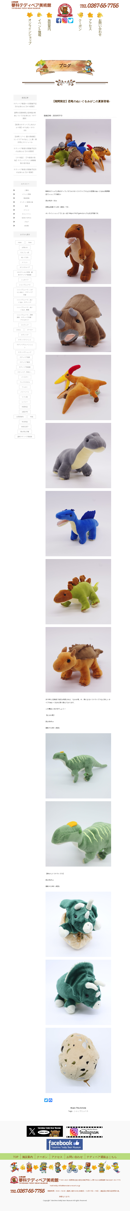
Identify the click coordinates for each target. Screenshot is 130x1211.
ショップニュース (81, 1111)
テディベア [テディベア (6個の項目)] (24, 335)
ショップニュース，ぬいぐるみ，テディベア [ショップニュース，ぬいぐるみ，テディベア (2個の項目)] (25, 301)
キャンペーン (26, 214)
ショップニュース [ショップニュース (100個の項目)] (25, 285)
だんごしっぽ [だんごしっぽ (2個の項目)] (24, 252)
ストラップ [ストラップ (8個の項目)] (24, 325)
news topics (26, 218)
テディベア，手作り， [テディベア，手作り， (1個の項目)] (25, 372)
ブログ (26, 222)
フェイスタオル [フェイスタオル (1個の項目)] (25, 382)
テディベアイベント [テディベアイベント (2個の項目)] (24, 340)
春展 (26, 206)
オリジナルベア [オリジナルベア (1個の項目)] (25, 267)
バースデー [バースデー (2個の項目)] (24, 377)
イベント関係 (26, 194)
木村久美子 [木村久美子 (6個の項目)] (24, 427)
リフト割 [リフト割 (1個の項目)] (25, 397)
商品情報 (26, 198)
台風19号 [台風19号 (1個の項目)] (25, 412)
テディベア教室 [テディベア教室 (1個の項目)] (25, 362)
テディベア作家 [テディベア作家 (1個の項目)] (25, 357)
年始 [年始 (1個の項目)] (31, 417)
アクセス (57, 1157)
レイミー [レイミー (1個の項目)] (25, 402)
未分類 (26, 226)
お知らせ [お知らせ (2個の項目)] (25, 247)
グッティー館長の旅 (26, 202)
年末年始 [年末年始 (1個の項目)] (25, 422)
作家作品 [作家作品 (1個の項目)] (25, 407)
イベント (26, 210)
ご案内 (26, 190)
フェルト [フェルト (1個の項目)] (25, 387)
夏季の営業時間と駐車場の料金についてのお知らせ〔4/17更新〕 (25, 115)
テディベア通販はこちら (102, 1157)
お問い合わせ (74, 1157)
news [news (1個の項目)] (20, 242)
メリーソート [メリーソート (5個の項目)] (24, 392)
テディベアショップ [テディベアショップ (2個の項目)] (24, 352)
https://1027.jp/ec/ (76, 213)
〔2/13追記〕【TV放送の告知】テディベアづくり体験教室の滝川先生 (25, 160)
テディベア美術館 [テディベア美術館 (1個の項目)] (25, 367)
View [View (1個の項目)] (30, 242)
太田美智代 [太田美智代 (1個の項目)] (20, 417)
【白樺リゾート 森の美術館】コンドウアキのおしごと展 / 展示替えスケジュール (25, 139)
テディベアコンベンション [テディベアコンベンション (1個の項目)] (25, 346)
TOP (15, 1157)
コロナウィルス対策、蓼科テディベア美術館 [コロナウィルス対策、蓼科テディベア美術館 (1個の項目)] (25, 273)
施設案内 (27, 1157)
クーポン (42, 1157)
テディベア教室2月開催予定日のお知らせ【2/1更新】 (25, 170)
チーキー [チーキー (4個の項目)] (30, 330)
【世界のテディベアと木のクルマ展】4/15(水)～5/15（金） (25, 127)
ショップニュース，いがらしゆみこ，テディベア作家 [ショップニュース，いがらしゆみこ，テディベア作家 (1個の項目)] (25, 292)
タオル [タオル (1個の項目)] (18, 330)
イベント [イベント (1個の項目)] (25, 262)
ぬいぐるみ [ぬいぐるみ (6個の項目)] (24, 257)
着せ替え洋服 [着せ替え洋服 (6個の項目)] (24, 432)
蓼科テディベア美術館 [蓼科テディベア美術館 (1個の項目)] (25, 437)
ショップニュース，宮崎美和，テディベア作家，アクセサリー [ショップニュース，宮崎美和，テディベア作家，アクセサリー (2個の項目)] (25, 317)
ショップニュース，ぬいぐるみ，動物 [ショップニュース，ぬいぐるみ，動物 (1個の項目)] (25, 308)
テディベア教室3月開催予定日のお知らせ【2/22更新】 (25, 149)
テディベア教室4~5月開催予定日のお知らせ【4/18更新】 (25, 104)
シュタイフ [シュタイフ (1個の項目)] (24, 280)
